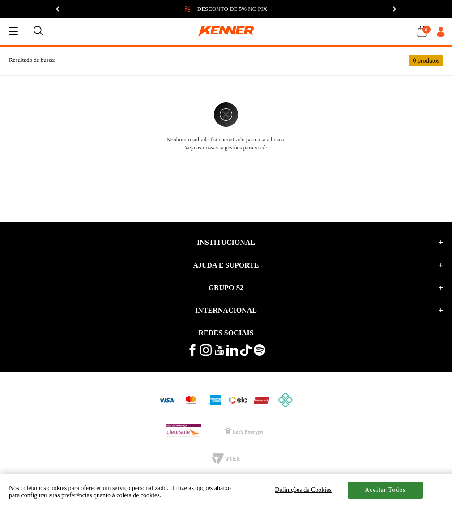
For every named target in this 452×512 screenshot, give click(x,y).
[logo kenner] (226, 31)
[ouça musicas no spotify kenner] (259, 353)
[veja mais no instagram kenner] (206, 353)
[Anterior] (57, 9)
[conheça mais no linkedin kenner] (232, 353)
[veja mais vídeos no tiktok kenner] (246, 353)
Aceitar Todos (385, 489)
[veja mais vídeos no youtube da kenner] (219, 353)
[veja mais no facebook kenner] (192, 353)
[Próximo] (394, 9)
